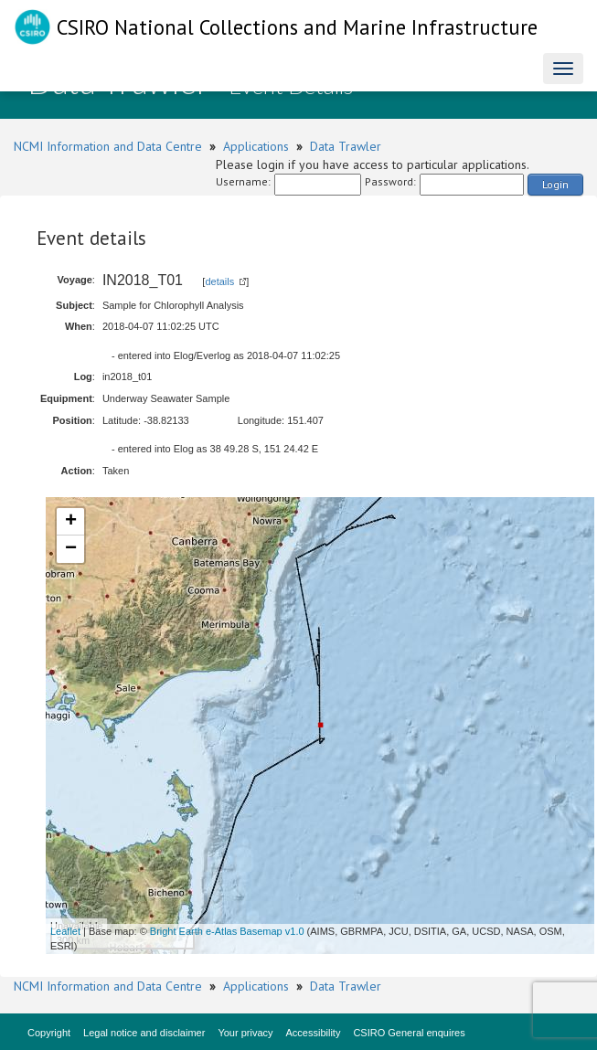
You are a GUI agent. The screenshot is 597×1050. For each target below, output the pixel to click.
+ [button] (71, 522)
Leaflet (65, 931)
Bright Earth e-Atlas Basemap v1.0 (227, 931)
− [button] (71, 549)
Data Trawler (345, 146)
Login (555, 184)
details (219, 281)
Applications (256, 146)
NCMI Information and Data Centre (108, 146)
